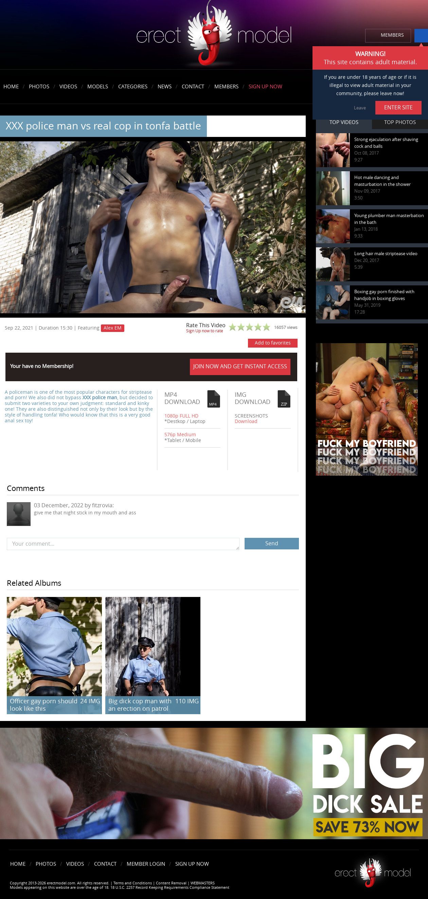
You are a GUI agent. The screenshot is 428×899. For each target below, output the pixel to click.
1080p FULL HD (181, 416)
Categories (132, 87)
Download (246, 421)
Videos (68, 87)
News (165, 87)
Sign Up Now (265, 87)
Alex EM (113, 328)
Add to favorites (273, 343)
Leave (360, 107)
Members (226, 87)
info (421, 35)
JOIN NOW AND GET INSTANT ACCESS (240, 366)
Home (11, 87)
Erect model (373, 870)
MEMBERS (392, 35)
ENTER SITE (398, 107)
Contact (193, 87)
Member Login (146, 864)
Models (97, 87)
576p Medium (180, 435)
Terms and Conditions (132, 883)
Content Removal (171, 883)
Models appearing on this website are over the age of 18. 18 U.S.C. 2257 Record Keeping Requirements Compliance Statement (119, 887)
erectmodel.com (214, 35)
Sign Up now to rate (204, 331)
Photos (39, 87)
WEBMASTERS (203, 883)
